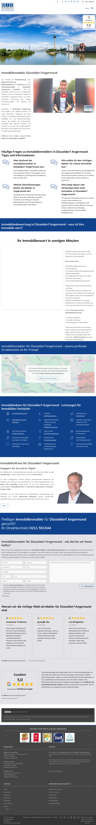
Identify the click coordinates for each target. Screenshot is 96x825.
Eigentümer (7, 800)
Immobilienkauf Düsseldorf (23, 719)
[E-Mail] (36, 584)
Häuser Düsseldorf (47, 716)
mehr (6, 809)
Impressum (26, 817)
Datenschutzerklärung (17, 588)
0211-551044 (89, 2)
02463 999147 (11, 775)
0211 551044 (11, 756)
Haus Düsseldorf (36, 716)
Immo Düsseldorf (26, 716)
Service (6, 806)
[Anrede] (12, 566)
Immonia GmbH (15, 823)
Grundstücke (52, 795)
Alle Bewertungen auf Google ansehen (13, 660)
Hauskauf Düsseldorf (9, 719)
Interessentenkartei (50, 427)
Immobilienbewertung (19, 413)
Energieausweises (50, 440)
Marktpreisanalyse (50, 416)
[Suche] (57, 1)
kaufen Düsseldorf (58, 716)
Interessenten (8, 803)
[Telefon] (12, 584)
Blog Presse (7, 792)
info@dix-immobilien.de (11, 758)
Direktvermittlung (18, 433)
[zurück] (3, 638)
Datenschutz (48, 817)
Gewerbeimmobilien (54, 803)
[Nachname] (12, 570)
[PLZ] (6, 580)
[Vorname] (36, 566)
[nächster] (92, 638)
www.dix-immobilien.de (56, 771)
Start (5, 789)
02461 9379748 (11, 765)
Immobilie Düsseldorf (70, 716)
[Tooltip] (44, 660)
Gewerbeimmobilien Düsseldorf (12, 716)
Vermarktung (80, 416)
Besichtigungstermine (51, 433)
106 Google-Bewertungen (89, 28)
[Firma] (36, 570)
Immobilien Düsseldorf (82, 716)
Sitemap (55, 817)
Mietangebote (53, 798)
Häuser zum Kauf (54, 792)
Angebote (7, 795)
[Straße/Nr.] (24, 575)
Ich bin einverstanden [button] (47, 382)
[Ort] (30, 580)
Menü (87, 8)
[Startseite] (8, 6)
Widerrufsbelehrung (37, 817)
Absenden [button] (88, 590)
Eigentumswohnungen (55, 789)
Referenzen (7, 798)
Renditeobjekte (53, 800)
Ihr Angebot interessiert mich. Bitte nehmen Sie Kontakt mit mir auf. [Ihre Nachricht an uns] (72, 575)
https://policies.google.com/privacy (51, 377)
